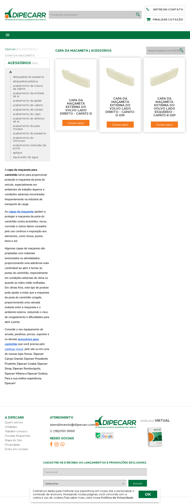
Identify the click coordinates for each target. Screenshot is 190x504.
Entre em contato (16, 449)
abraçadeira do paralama (28, 76)
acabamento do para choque (26, 127)
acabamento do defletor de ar (29, 120)
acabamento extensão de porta (29, 147)
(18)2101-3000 (62, 431)
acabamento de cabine (28, 105)
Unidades (11, 427)
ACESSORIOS (28, 49)
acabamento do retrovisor (23, 139)
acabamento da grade (27, 100)
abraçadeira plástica (25, 81)
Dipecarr (11, 49)
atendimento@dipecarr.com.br (74, 425)
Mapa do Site (13, 440)
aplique (17, 152)
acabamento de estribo (28, 109)
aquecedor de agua (25, 157)
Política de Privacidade (116, 497)
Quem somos (14, 422)
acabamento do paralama (29, 133)
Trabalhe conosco (16, 431)
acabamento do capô (27, 114)
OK (148, 494)
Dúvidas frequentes (17, 435)
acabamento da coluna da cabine (28, 87)
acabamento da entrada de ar (28, 95)
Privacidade (12, 444)
